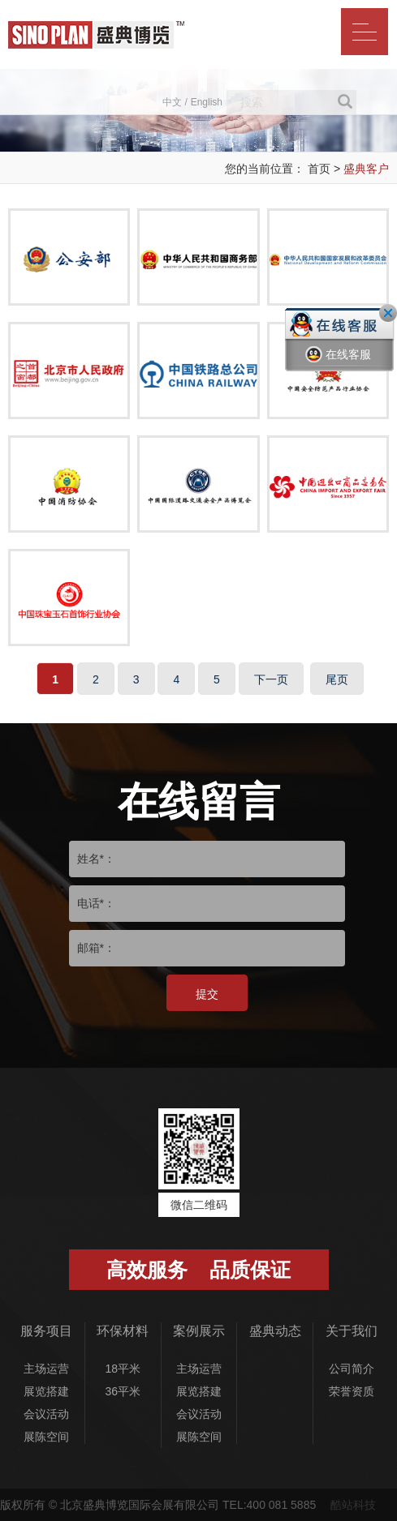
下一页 (271, 679)
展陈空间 (46, 1436)
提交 (207, 994)
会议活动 (46, 1413)
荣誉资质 (351, 1391)
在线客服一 (338, 366)
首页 (319, 168)
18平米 (122, 1368)
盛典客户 (366, 168)
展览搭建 (46, 1391)
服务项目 (46, 1331)
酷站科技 (353, 1504)
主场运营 (46, 1368)
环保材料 (123, 1331)
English (206, 102)
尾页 (337, 679)
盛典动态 (275, 1331)
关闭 (388, 313)
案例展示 (199, 1331)
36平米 (122, 1391)
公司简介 (351, 1368)
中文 (172, 102)
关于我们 (352, 1331)
